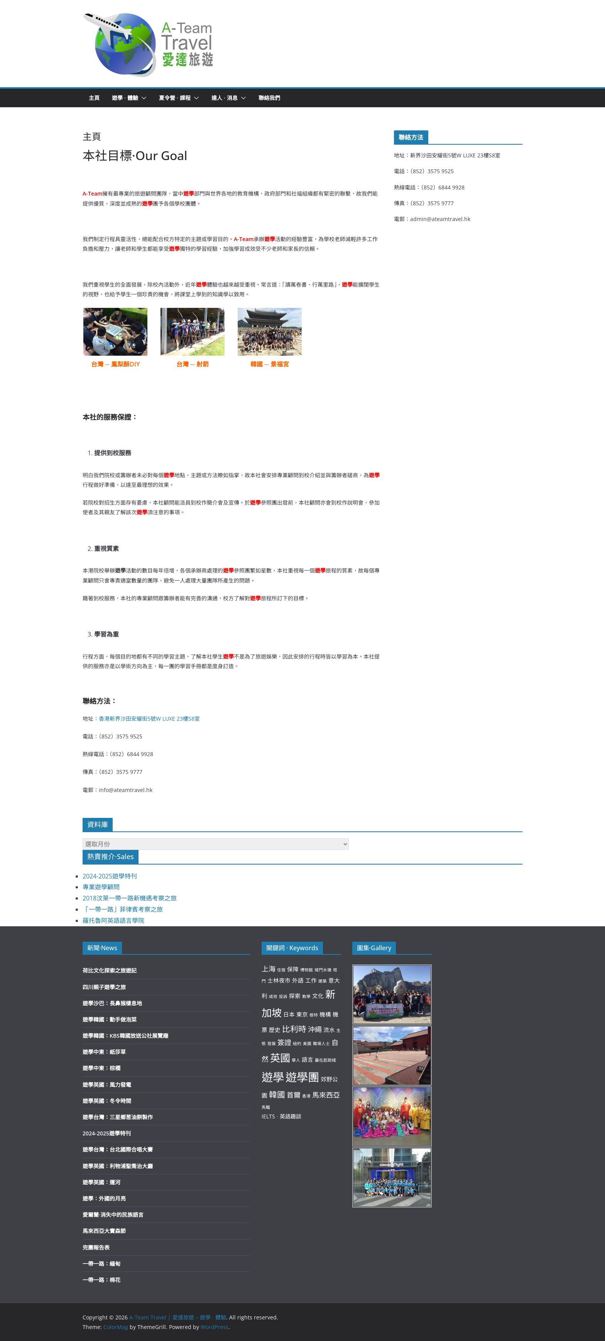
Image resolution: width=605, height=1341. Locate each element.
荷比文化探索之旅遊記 (110, 970)
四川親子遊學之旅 (104, 987)
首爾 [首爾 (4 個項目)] (294, 1094)
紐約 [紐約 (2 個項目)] (297, 1043)
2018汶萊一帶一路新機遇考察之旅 (130, 898)
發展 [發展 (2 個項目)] (271, 1043)
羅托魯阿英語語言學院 (113, 920)
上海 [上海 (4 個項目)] (268, 968)
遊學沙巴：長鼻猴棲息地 (112, 1003)
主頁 (94, 97)
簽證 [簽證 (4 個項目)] (284, 1042)
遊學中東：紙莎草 (104, 1052)
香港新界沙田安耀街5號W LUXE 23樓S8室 (149, 718)
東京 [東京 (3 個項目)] (302, 1014)
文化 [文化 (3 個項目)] (318, 996)
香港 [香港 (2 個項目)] (306, 1096)
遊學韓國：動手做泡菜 (110, 1019)
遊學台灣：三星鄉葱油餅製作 (118, 1117)
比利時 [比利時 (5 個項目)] (294, 1028)
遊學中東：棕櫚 (101, 1068)
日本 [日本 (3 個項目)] (289, 1014)
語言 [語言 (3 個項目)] (307, 1059)
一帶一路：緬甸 (101, 1263)
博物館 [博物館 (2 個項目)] (306, 970)
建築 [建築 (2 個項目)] (322, 981)
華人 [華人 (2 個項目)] (296, 1060)
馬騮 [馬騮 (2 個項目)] (266, 1107)
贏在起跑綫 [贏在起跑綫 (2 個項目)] (325, 1060)
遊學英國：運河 (101, 1182)
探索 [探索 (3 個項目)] (295, 996)
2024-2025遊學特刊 (110, 876)
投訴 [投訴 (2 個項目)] (283, 996)
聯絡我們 (269, 97)
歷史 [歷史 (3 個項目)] (275, 1030)
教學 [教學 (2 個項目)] (306, 996)
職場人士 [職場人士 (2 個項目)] (321, 1043)
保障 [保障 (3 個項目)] (293, 969)
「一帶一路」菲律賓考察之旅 (123, 909)
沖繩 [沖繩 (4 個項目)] (315, 1029)
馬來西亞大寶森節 (104, 1231)
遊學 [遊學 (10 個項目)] (273, 1077)
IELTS (268, 1116)
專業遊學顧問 (101, 887)
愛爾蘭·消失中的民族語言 (113, 1214)
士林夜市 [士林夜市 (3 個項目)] (279, 980)
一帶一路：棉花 (101, 1280)
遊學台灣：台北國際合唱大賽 (118, 1149)
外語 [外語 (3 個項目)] (298, 980)
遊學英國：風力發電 (107, 1084)
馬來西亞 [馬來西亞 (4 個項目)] (326, 1094)
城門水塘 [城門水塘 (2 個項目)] (322, 970)
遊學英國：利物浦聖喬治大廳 (118, 1166)
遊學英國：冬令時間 (107, 1101)
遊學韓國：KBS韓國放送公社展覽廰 (125, 1035)
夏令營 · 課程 (175, 97)
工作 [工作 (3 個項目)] (311, 980)
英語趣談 (290, 1116)
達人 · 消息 (224, 97)
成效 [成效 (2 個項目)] (273, 996)
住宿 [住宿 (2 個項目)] (281, 970)
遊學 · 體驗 (125, 97)
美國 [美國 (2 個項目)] (307, 1043)
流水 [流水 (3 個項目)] (329, 1030)
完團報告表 (96, 1247)
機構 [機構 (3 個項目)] (325, 1014)
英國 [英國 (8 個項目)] (280, 1058)
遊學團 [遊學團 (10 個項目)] (302, 1077)
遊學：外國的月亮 (104, 1198)
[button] (149, 43)
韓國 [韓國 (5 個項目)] (277, 1094)
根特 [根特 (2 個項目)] (313, 1015)
